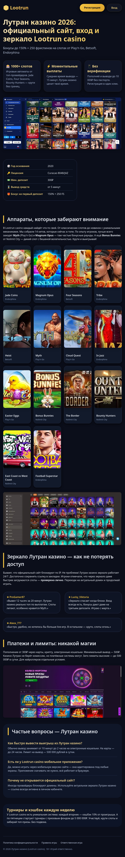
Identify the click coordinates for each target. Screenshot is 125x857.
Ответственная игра (71, 842)
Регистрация (92, 7)
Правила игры (49, 842)
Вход (114, 7)
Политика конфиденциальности (20, 842)
